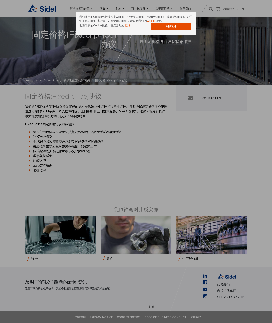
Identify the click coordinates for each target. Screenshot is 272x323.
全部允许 (170, 26)
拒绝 (127, 25)
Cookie (151, 20)
